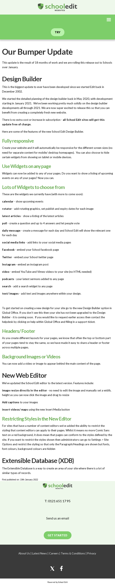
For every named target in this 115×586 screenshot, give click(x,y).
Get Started (57, 535)
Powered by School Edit (57, 582)
